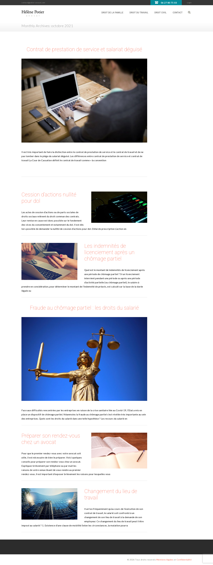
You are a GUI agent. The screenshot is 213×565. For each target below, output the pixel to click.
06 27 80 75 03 (169, 2)
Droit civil (161, 12)
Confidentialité (184, 559)
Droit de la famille (112, 12)
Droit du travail (139, 12)
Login (189, 2)
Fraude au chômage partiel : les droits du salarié (84, 308)
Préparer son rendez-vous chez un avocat (50, 439)
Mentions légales (164, 559)
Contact (178, 12)
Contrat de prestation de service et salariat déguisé (84, 49)
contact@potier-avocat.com (33, 2)
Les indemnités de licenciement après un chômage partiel (109, 252)
